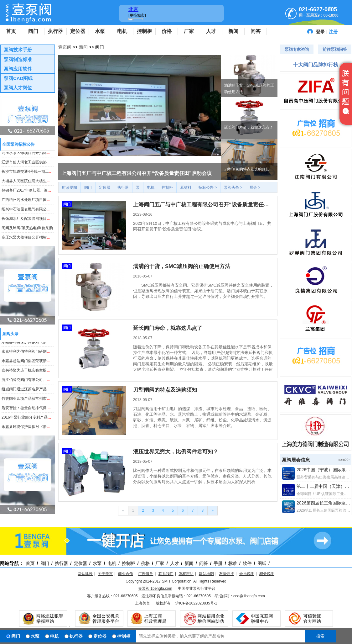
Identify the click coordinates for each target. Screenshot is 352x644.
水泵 (100, 31)
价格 (167, 31)
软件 (247, 563)
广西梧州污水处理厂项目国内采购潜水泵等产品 (41, 200)
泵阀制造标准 (18, 59)
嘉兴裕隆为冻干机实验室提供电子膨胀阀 (35, 371)
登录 (320, 31)
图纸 (261, 563)
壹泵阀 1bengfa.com (155, 588)
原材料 (185, 187)
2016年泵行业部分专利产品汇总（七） (34, 418)
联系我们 (165, 574)
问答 (256, 31)
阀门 (33, 31)
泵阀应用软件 (18, 68)
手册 (218, 563)
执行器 (55, 31)
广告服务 (145, 574)
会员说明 (246, 574)
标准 (232, 563)
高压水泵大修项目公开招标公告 (28, 153)
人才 (211, 31)
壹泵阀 (64, 47)
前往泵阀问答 (335, 49)
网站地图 (206, 574)
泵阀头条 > (233, 187)
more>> (343, 459)
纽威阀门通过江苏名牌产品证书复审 (32, 390)
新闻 (233, 31)
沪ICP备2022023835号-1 (196, 603)
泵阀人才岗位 (18, 87)
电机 (122, 31)
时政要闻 (69, 187)
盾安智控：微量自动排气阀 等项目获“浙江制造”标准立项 (48, 409)
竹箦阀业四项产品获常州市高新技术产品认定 (39, 399)
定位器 (77, 31)
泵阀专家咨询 (297, 49)
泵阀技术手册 (18, 49)
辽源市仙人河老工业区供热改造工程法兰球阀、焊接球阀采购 (52, 163)
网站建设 (85, 574)
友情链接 (226, 574)
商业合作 (125, 574)
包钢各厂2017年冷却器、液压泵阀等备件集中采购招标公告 (51, 191)
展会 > (255, 187)
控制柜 (144, 31)
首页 (11, 31)
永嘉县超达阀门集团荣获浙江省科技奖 (33, 362)
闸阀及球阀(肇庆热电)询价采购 (27, 229)
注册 (333, 31)
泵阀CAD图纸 (18, 78)
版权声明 (186, 574)
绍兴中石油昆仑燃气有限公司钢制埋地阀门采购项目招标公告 (52, 210)
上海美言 (142, 603)
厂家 (189, 31)
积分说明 (266, 574)
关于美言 (105, 574)
